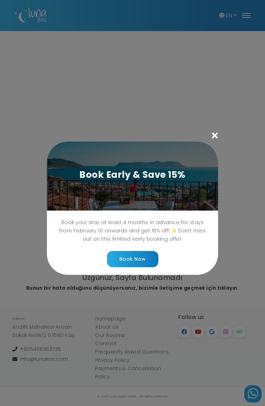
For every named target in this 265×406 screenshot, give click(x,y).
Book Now (132, 258)
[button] (132, 136)
